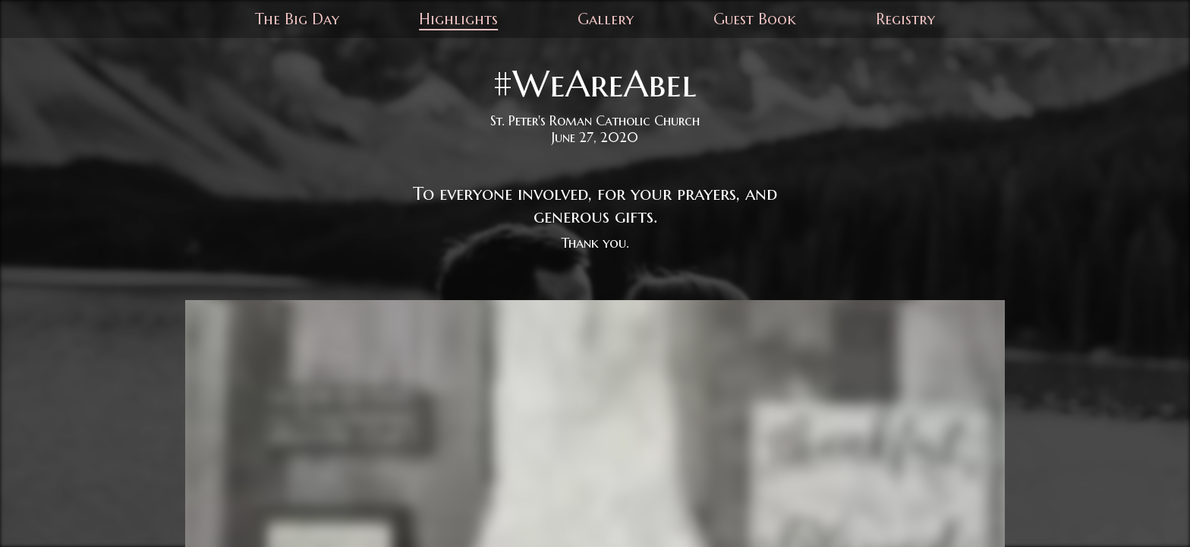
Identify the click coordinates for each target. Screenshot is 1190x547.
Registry (905, 19)
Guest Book (754, 19)
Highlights (458, 19)
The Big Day (297, 19)
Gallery (606, 19)
